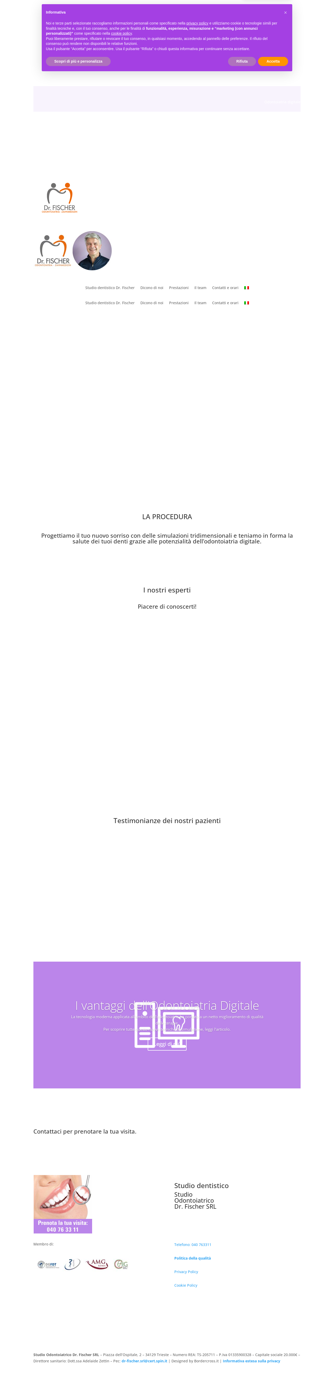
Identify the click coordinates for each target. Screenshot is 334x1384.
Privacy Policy (186, 1271)
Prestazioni (179, 288)
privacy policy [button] (197, 1332)
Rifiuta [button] (242, 1370)
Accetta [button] (273, 1370)
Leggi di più (167, 1043)
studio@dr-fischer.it (106, 49)
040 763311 (62, 49)
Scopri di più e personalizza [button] (78, 1370)
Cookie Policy (185, 1285)
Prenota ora (241, 1134)
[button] (285, 1321)
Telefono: (183, 1244)
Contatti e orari (225, 288)
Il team (200, 288)
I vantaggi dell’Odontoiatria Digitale (167, 1005)
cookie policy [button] (121, 1342)
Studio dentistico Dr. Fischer (110, 288)
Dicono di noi (151, 288)
